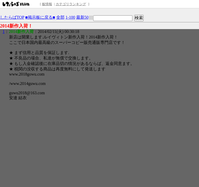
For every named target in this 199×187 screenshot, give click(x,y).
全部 (60, 17)
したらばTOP (12, 17)
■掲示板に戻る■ (40, 17)
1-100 (70, 17)
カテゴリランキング (71, 4)
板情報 (47, 4)
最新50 (82, 17)
